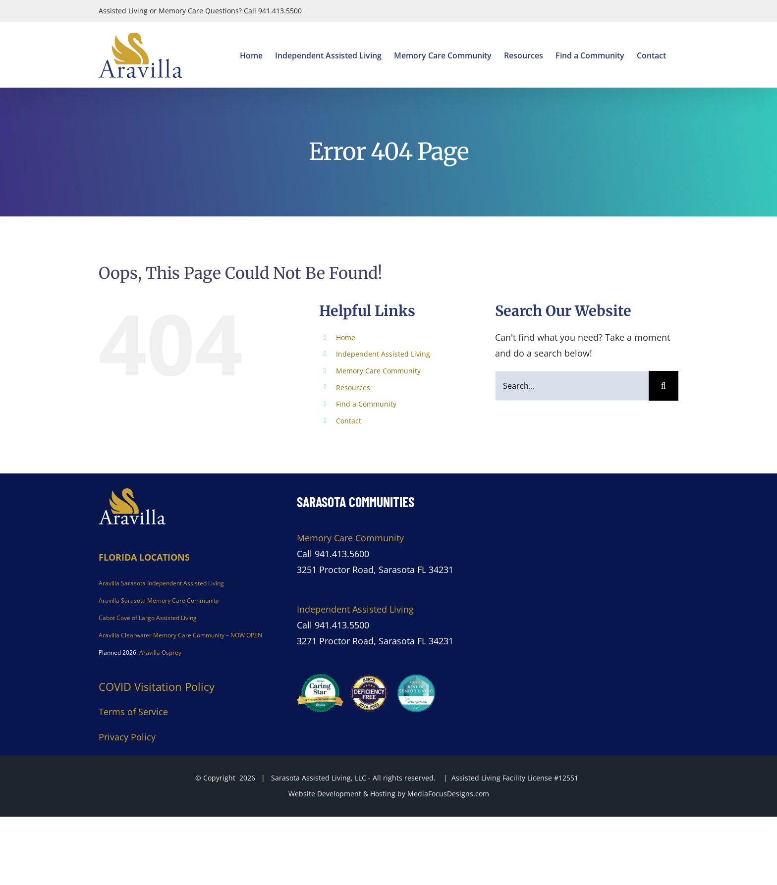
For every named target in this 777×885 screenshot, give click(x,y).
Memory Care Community (378, 370)
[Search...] (572, 386)
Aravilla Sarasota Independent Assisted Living (161, 583)
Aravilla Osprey (160, 652)
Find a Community (366, 404)
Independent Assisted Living (383, 354)
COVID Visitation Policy (157, 686)
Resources (353, 387)
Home (345, 337)
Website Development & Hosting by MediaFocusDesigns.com (388, 793)
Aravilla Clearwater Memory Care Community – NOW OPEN (180, 635)
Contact (348, 420)
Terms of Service (133, 712)
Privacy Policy (127, 737)
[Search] (663, 386)
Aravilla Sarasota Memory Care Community (159, 600)
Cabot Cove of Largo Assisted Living (148, 618)
